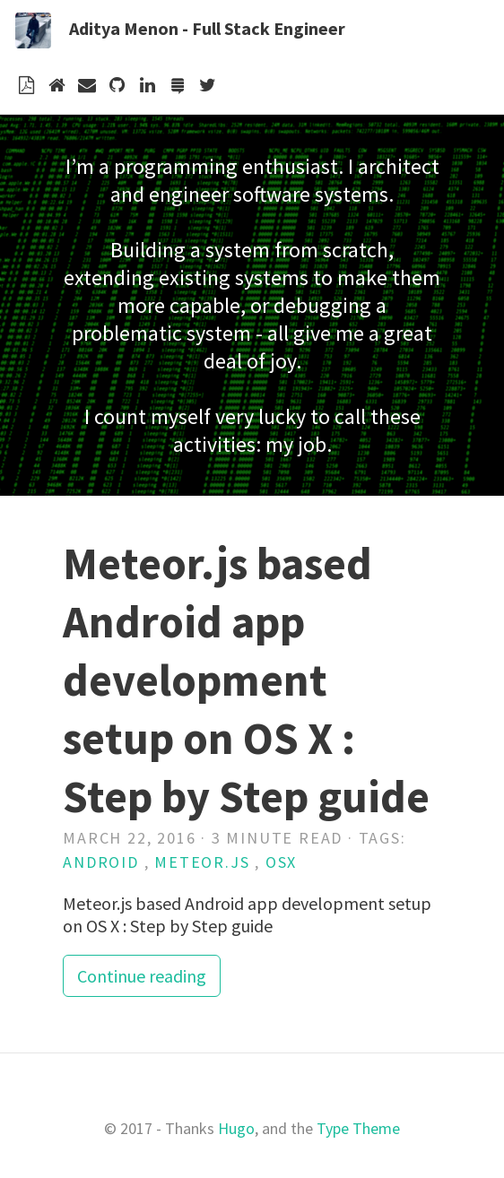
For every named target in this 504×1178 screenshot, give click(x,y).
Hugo (236, 1128)
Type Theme (358, 1128)
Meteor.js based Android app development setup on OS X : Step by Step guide (246, 680)
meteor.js (201, 862)
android (101, 862)
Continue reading (141, 976)
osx (281, 862)
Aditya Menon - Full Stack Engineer (207, 28)
